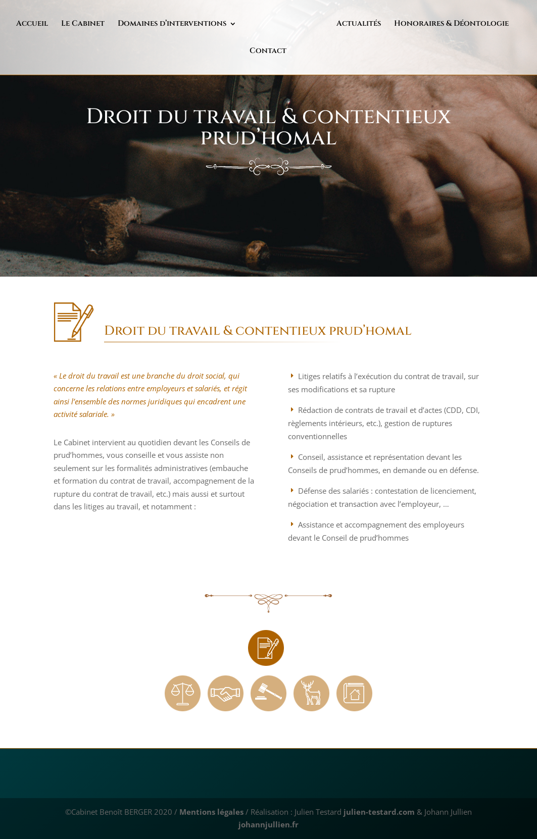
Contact (499, 25)
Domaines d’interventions (174, 25)
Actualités (318, 25)
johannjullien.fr (268, 824)
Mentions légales (211, 812)
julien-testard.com (378, 812)
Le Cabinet (85, 25)
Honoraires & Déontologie (410, 25)
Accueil (34, 25)
